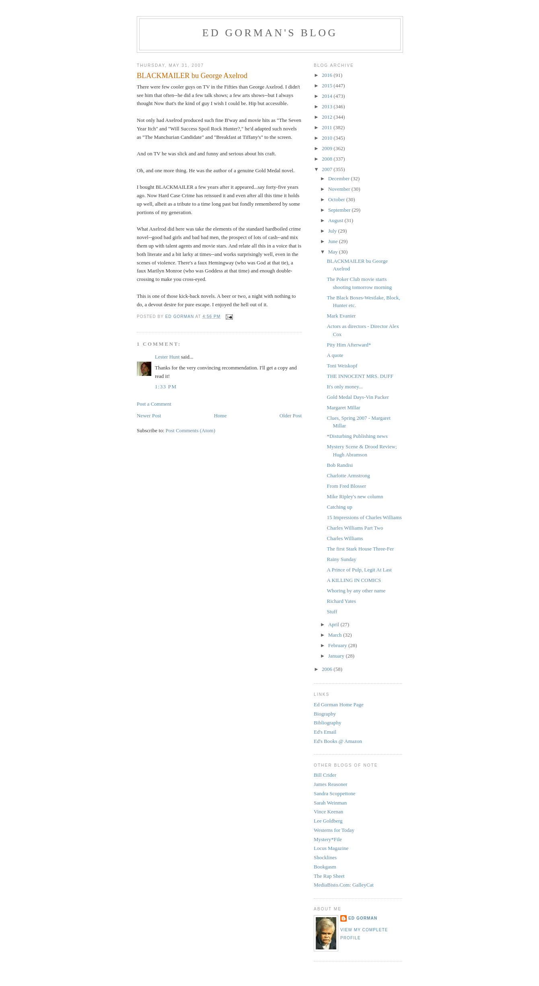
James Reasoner (330, 784)
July (333, 231)
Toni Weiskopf (342, 366)
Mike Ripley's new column (355, 496)
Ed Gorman (362, 918)
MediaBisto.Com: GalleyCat (344, 885)
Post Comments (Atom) (191, 430)
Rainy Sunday (341, 559)
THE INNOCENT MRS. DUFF (360, 376)
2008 (327, 159)
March (335, 635)
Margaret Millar (343, 407)
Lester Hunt (167, 357)
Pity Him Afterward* (349, 345)
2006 (327, 669)
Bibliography (328, 723)
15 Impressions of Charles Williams (364, 517)
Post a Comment (154, 404)
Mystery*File (328, 839)
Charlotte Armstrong (348, 475)
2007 (327, 169)
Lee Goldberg (328, 821)
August (336, 220)
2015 (327, 86)
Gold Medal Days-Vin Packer (358, 397)
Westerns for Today (334, 830)
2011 (327, 127)
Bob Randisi (340, 465)
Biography (325, 714)
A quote (335, 355)
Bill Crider (325, 775)
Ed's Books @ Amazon (338, 741)
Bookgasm (325, 867)
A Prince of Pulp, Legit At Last (359, 570)
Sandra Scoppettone (335, 793)
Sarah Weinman (330, 803)
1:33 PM (166, 387)
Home (220, 416)
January (337, 656)
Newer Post (149, 416)
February (338, 645)
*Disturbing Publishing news (357, 436)
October (337, 199)
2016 (327, 75)
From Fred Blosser (346, 486)
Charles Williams (345, 538)
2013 (327, 106)
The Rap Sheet (329, 876)
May (333, 252)
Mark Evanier (341, 316)
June (333, 241)
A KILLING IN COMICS (354, 580)
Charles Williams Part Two (355, 528)
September (340, 210)
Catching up (339, 507)
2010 (327, 138)
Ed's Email (325, 732)
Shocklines (325, 857)
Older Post (291, 416)
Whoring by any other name (356, 591)
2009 (327, 148)
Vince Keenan (328, 812)
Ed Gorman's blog (269, 33)
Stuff (332, 612)
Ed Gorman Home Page (339, 704)
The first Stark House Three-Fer (360, 549)
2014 (327, 96)
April (334, 624)
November (340, 189)
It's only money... (344, 387)
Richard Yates (341, 601)
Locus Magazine (331, 848)
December (339, 178)
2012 (327, 117)
